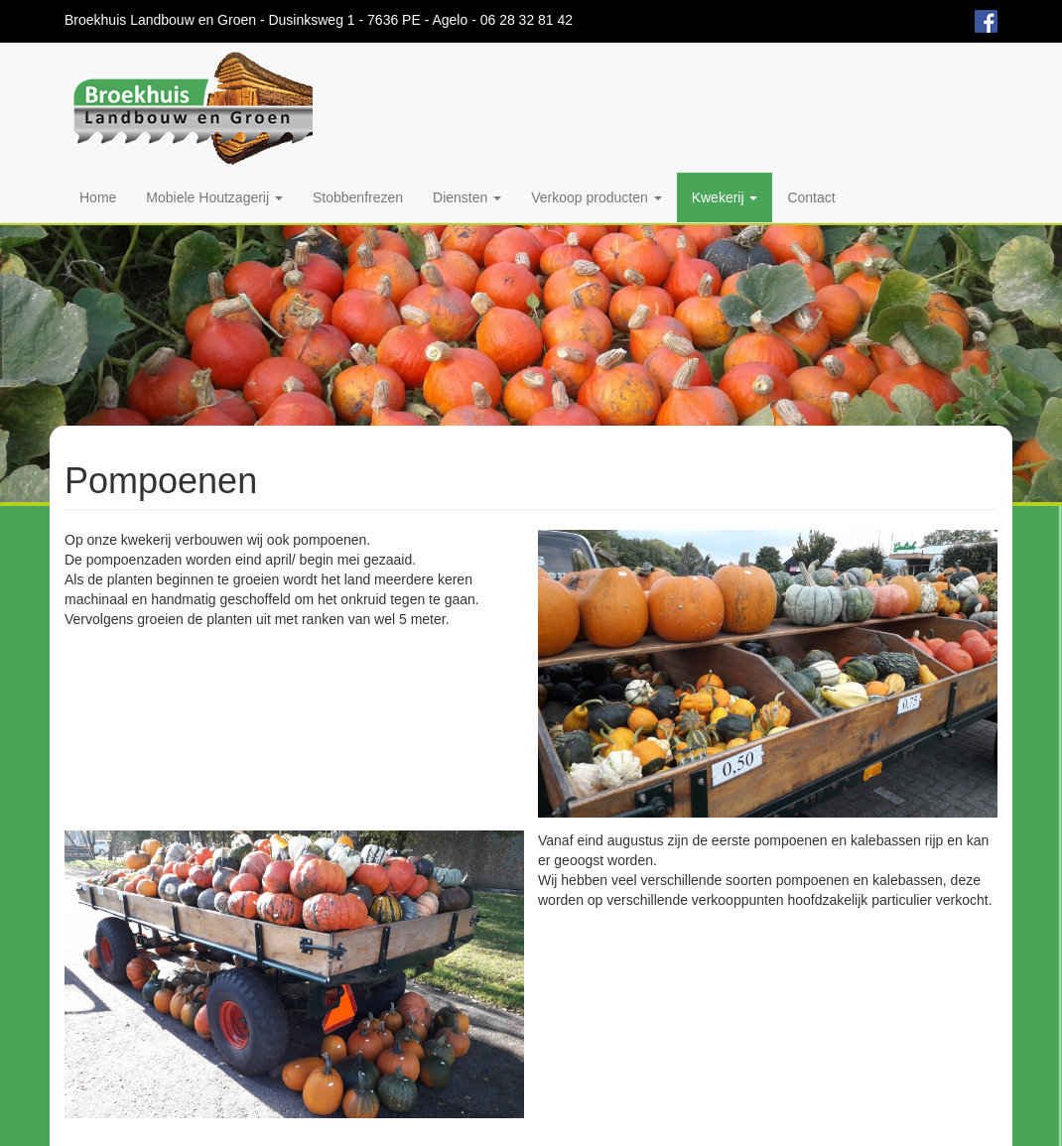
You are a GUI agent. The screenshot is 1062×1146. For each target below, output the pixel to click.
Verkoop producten (596, 197)
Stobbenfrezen (358, 197)
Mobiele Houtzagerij (214, 197)
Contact (811, 197)
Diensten (467, 197)
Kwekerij (725, 197)
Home (97, 197)
